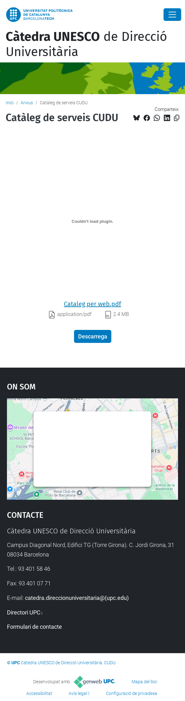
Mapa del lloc (144, 681)
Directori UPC (23, 612)
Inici (10, 102)
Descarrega (92, 336)
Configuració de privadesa (131, 693)
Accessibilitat (39, 693)
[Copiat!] (176, 118)
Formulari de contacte (34, 626)
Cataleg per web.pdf (92, 304)
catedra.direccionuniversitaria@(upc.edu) (77, 598)
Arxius (27, 102)
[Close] (172, 14)
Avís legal (78, 693)
